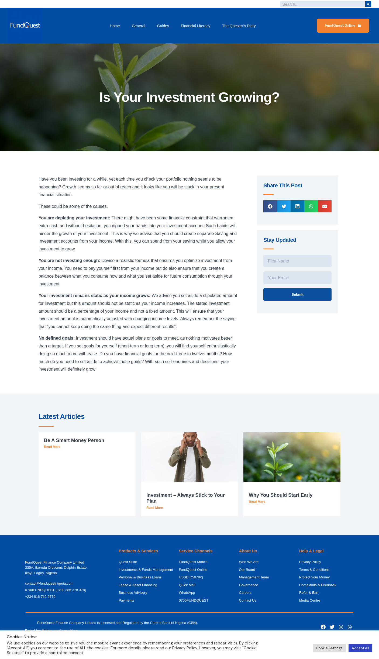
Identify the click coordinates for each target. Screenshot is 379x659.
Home (115, 26)
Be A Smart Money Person (74, 440)
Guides (163, 26)
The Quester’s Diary (239, 26)
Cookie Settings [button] (329, 648)
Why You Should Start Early (280, 495)
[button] (343, 26)
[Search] (368, 4)
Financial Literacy (195, 26)
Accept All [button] (360, 648)
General (138, 26)
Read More (52, 447)
